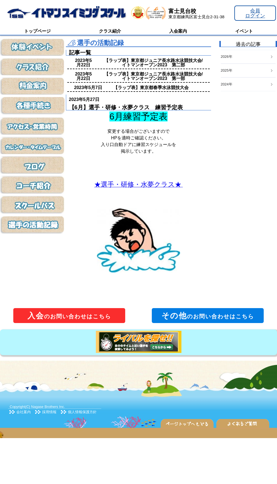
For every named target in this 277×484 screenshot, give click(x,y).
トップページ (37, 31)
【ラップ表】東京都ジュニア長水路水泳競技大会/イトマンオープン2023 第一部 (153, 76)
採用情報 (49, 412)
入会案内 (178, 31)
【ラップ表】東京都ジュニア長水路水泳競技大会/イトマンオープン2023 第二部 (153, 62)
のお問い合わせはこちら (69, 315)
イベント (244, 31)
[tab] (248, 84)
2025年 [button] (247, 70)
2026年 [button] (247, 56)
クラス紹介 (110, 31)
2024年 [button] (247, 84)
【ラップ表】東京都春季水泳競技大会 (151, 87)
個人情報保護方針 (82, 412)
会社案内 (23, 412)
